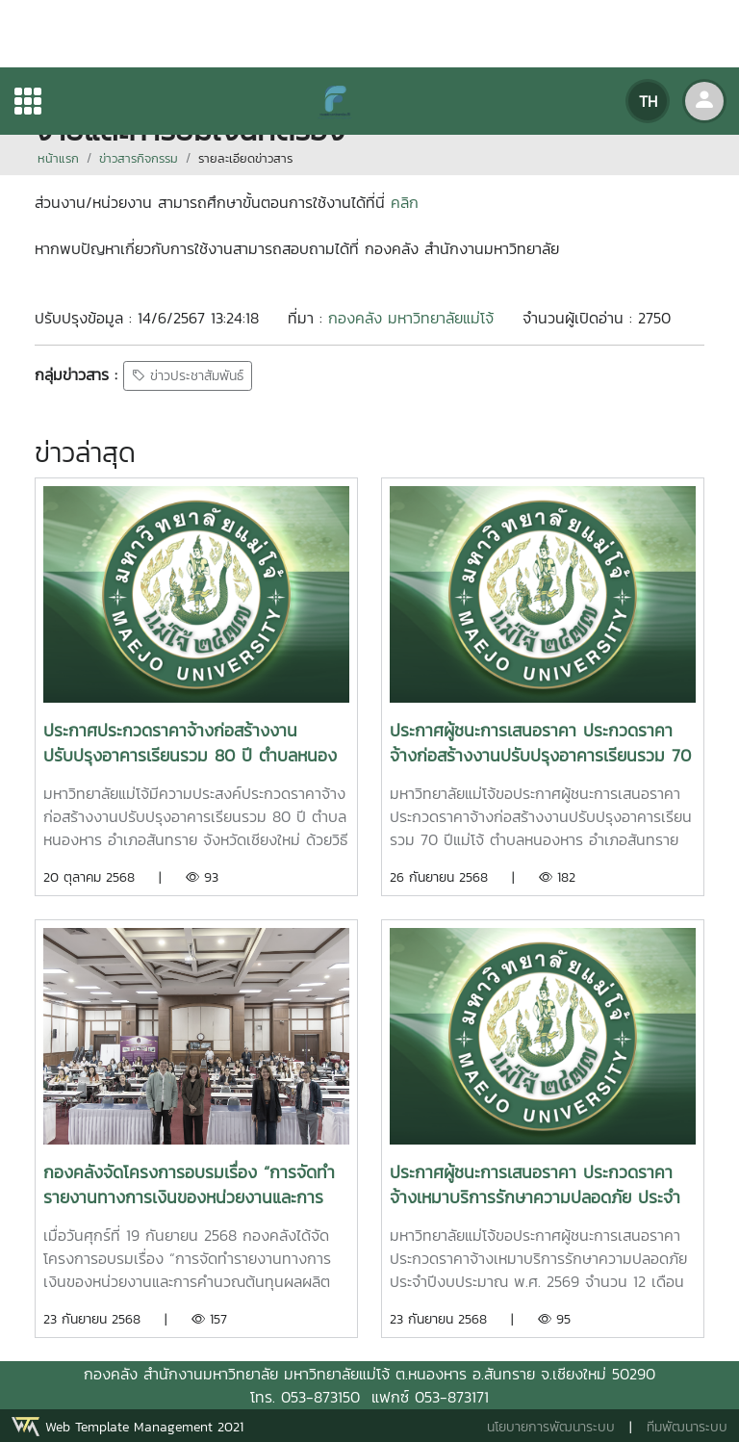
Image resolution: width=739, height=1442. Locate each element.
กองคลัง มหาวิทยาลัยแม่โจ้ (411, 317)
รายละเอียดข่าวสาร (245, 158)
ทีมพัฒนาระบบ (687, 1427)
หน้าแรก (58, 158)
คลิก (405, 202)
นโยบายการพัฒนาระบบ (551, 1427)
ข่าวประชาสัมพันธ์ (187, 376)
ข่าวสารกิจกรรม (138, 158)
